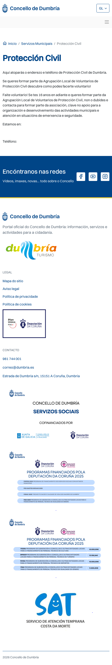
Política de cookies (17, 304)
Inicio (12, 43)
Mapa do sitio (13, 281)
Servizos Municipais (36, 43)
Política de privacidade (20, 296)
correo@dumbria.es (18, 367)
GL (101, 8)
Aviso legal (11, 289)
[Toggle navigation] (106, 22)
